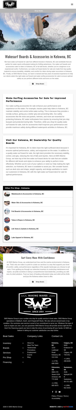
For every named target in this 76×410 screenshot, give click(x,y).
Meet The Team (32, 345)
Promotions (31, 350)
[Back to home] (10, 4)
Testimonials (31, 348)
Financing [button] (7, 362)
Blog (28, 357)
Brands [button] (6, 348)
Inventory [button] (7, 343)
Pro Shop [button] (7, 357)
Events (29, 355)
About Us (30, 343)
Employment (31, 352)
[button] (72, 4)
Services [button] (7, 353)
